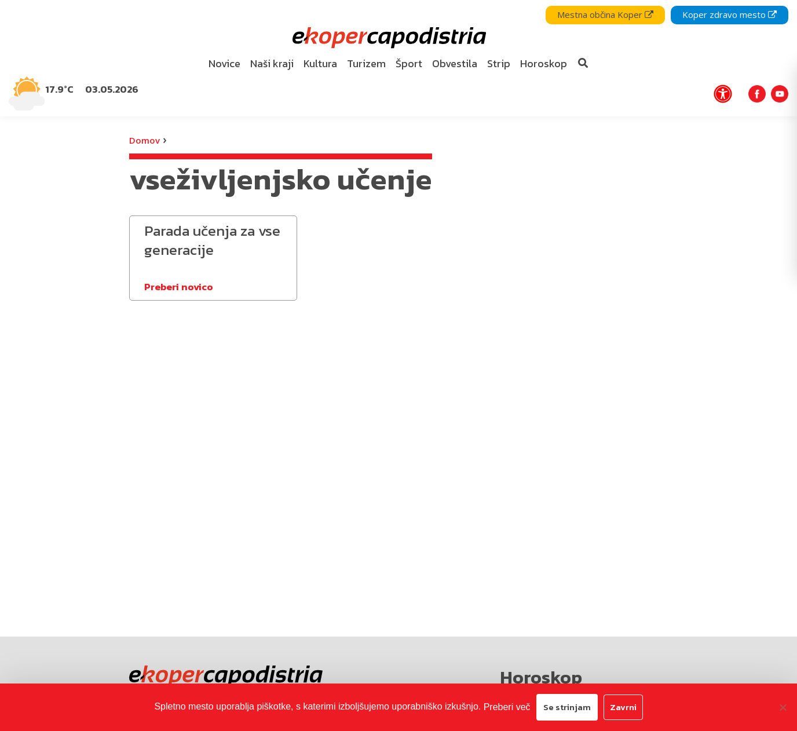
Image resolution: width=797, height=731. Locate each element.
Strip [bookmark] (498, 63)
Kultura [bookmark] (320, 63)
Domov (144, 140)
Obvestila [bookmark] (454, 63)
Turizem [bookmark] (366, 63)
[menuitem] (225, 64)
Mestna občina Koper (605, 14)
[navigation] (398, 58)
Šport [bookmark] (409, 63)
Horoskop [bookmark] (543, 63)
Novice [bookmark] (224, 63)
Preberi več (507, 707)
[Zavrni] (782, 707)
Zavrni (623, 707)
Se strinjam (567, 707)
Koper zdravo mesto (729, 14)
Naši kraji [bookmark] (272, 63)
